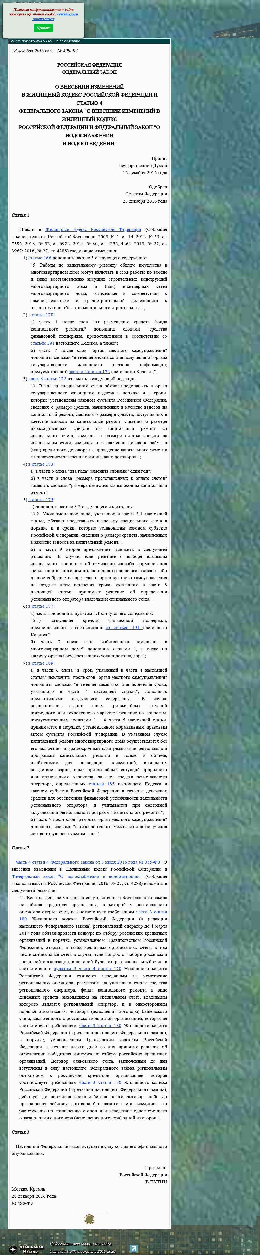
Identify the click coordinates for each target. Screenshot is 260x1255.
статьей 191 (43, 343)
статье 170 (42, 315)
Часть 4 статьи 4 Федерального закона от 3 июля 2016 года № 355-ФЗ (88, 862)
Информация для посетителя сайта (81, 1243)
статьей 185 (103, 784)
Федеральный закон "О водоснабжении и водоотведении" (77, 876)
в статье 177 (40, 606)
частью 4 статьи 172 (89, 371)
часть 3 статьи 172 (47, 379)
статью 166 (39, 258)
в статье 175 (40, 499)
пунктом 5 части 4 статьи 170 (87, 968)
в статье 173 (40, 464)
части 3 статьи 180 (100, 1025)
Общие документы (25, 41)
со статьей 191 (124, 627)
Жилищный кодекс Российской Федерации (93, 229)
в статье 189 (40, 663)
